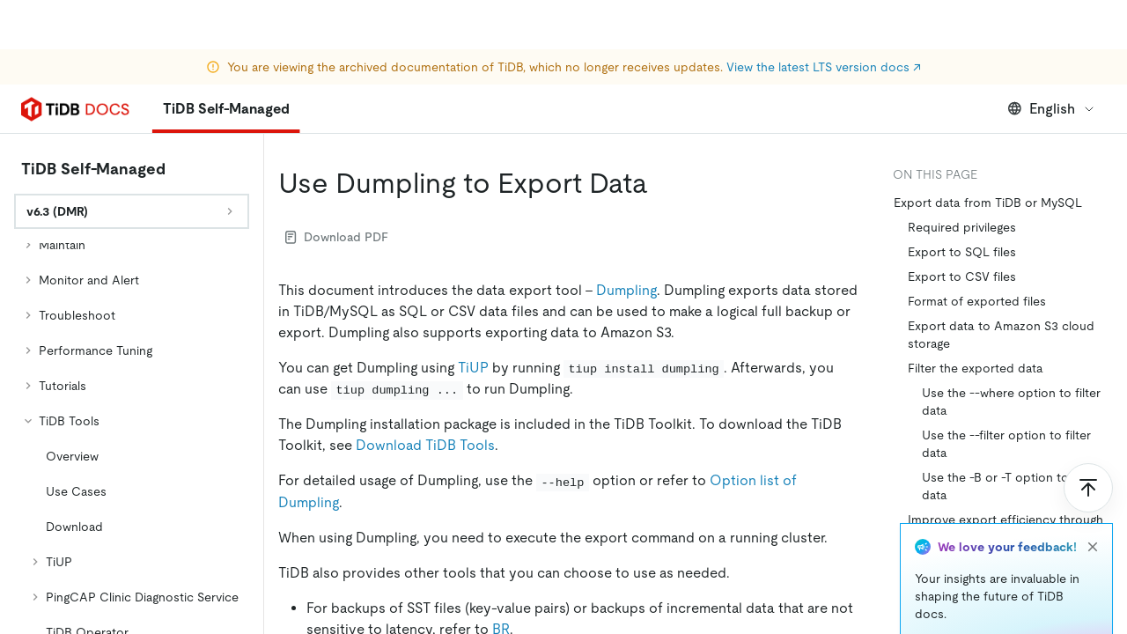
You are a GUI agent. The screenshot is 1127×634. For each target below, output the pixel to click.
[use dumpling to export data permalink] (662, 183)
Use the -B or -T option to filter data (1010, 486)
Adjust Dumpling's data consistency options (1009, 570)
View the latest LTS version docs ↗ (823, 18)
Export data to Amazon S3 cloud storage (1001, 334)
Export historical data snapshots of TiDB (1008, 613)
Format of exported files (977, 301)
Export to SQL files (962, 252)
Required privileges (962, 227)
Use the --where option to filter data (1011, 401)
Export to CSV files (962, 276)
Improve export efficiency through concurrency (1005, 528)
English (1051, 108)
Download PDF (336, 237)
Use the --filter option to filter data (1006, 444)
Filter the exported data (975, 368)
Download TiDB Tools (425, 445)
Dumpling (626, 290)
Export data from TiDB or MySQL (988, 202)
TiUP (473, 367)
